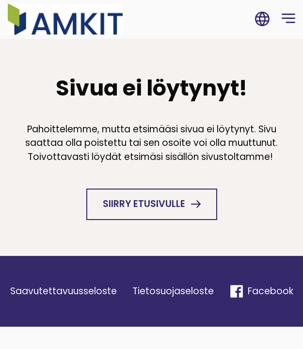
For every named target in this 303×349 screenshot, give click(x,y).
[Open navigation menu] (288, 19)
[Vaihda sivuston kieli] (262, 19)
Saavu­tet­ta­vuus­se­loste (63, 291)
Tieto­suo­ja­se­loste (173, 291)
